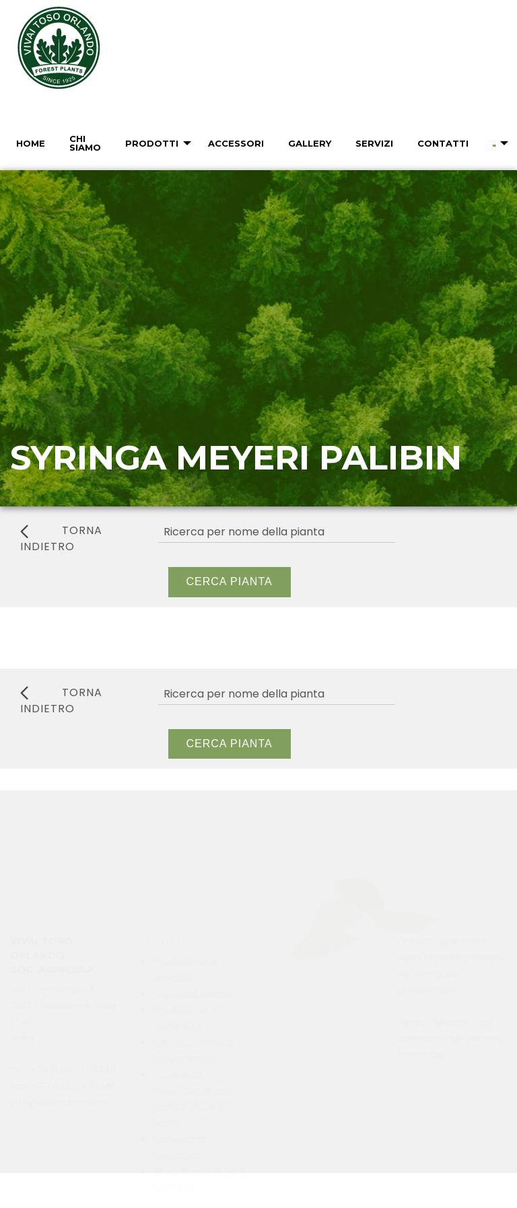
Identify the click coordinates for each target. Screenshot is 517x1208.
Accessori (236, 143)
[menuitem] (29, 143)
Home (30, 143)
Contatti (443, 143)
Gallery (309, 143)
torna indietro (61, 538)
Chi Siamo (85, 143)
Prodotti (151, 143)
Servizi (374, 143)
